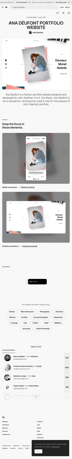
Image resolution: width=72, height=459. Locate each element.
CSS (25, 323)
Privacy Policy (26, 445)
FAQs (38, 431)
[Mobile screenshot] (36, 158)
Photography (45, 312)
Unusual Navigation (40, 317)
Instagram (13, 448)
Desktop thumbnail (29, 246)
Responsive (58, 317)
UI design (14, 323)
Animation (59, 312)
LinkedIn (20, 448)
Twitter (27, 448)
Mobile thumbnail (27, 187)
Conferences (6, 434)
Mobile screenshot (9, 187)
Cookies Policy (6, 445)
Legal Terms (16, 445)
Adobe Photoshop (43, 329)
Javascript (26, 329)
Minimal (12, 317)
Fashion (12, 312)
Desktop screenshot (10, 246)
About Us (39, 434)
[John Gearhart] (36, 32)
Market (39, 428)
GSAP (46, 323)
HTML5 (35, 323)
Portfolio (24, 317)
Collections (5, 425)
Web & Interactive (27, 312)
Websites (5, 421)
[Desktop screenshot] (36, 217)
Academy (40, 421)
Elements (5, 428)
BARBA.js (57, 323)
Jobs (38, 425)
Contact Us (40, 437)
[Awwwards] (6, 7)
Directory (5, 431)
